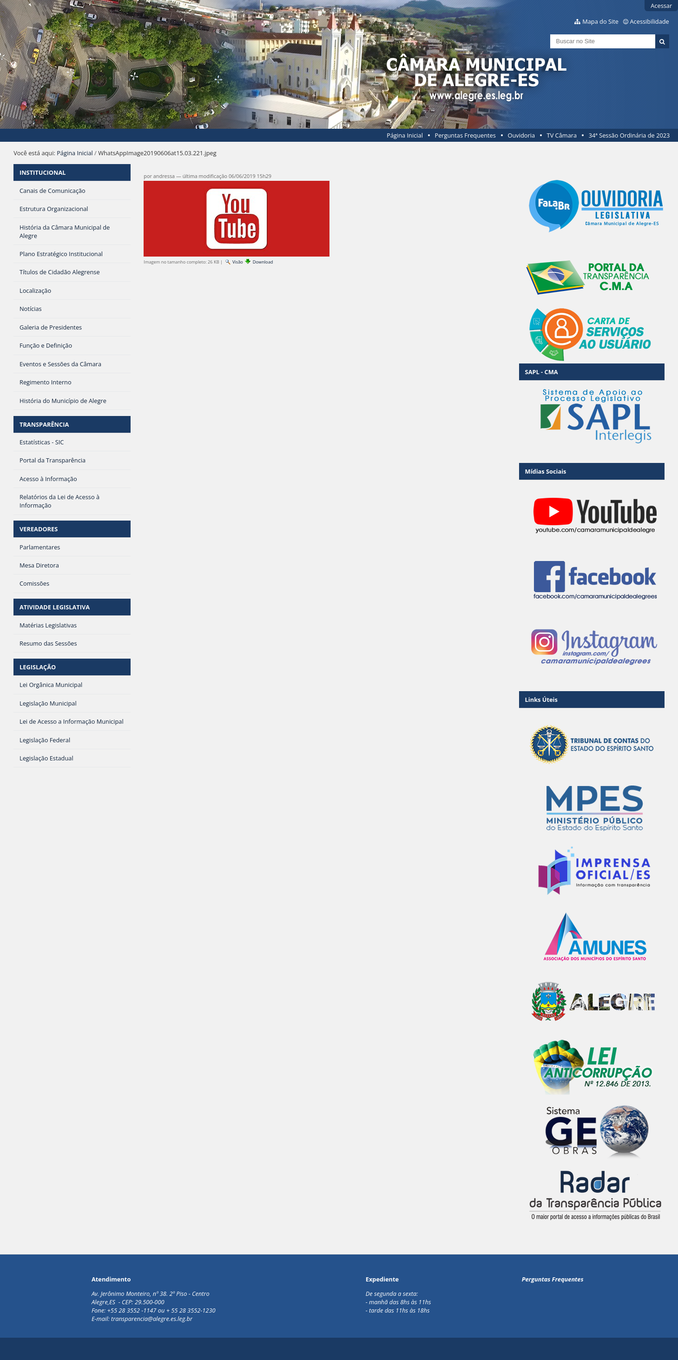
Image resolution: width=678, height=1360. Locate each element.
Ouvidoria (521, 135)
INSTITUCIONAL (43, 172)
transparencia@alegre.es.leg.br (151, 1318)
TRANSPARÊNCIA (44, 424)
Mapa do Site (600, 21)
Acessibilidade (649, 21)
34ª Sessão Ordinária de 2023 (629, 135)
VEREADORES (39, 529)
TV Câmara (562, 135)
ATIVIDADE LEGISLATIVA (55, 607)
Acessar (661, 5)
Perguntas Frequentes (464, 135)
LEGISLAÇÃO (38, 667)
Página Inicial (405, 135)
